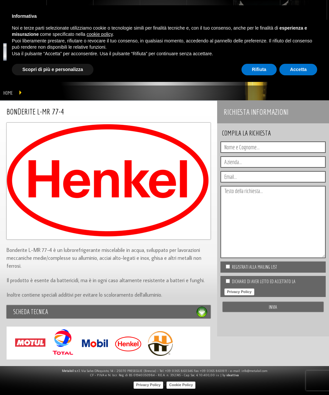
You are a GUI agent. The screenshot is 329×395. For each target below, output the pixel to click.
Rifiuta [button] (259, 69)
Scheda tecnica (30, 311)
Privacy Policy (239, 292)
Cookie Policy (181, 385)
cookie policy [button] (100, 34)
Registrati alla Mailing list (254, 267)
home (8, 93)
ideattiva (232, 375)
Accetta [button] (298, 69)
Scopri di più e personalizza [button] (52, 69)
